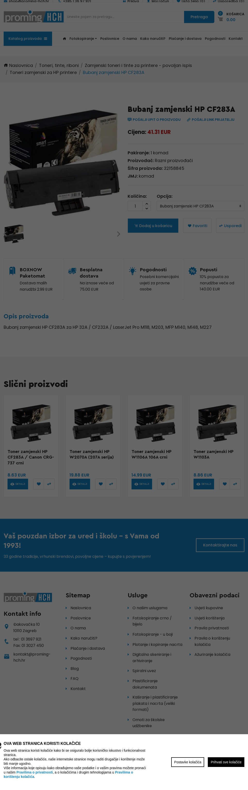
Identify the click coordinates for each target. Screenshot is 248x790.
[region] (124, 395)
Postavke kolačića (187, 762)
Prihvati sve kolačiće (226, 762)
